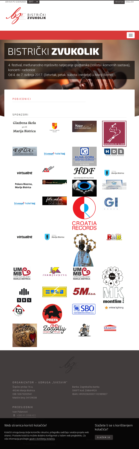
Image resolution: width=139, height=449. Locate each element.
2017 (31, 2)
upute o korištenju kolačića (42, 439)
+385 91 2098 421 (26, 415)
